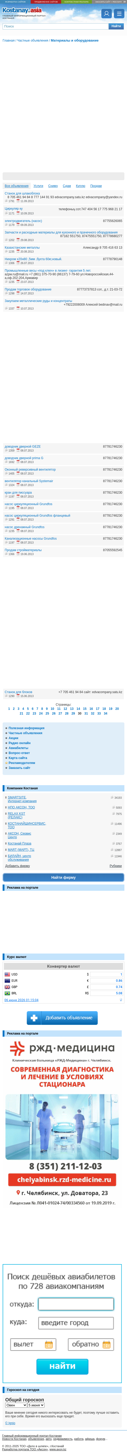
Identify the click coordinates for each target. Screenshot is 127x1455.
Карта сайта (18, 758)
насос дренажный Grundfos (25, 527)
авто (49, 1438)
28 (66, 713)
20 (117, 709)
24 (40, 713)
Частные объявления (25, 733)
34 (105, 713)
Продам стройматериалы (23, 550)
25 (47, 713)
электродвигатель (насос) (23, 221)
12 (65, 709)
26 (54, 713)
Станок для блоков (18, 692)
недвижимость (63, 1438)
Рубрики (116, 866)
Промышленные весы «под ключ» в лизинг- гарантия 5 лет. (48, 270)
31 (86, 713)
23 (34, 713)
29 (73, 713)
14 (78, 709)
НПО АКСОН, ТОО (21, 807)
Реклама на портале (22, 887)
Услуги (38, 186)
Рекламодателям (22, 763)
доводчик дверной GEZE (23, 446)
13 (72, 709)
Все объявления (17, 186)
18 (104, 709)
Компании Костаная (22, 788)
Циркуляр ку (14, 208)
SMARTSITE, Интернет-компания (22, 799)
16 (91, 709)
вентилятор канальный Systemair (29, 481)
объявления (36, 1438)
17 (97, 709)
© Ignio (10, 1423)
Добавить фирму (17, 866)
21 (21, 713)
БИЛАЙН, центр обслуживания (19, 857)
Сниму (53, 186)
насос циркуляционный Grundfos (28, 504)
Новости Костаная (14, 1438)
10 (52, 709)
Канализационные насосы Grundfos (31, 538)
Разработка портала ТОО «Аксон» (25, 1449)
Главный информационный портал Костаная (32, 1435)
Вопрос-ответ (19, 753)
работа (78, 1438)
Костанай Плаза (19, 843)
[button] (116, 26)
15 (84, 709)
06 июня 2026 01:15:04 (21, 1000)
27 (60, 713)
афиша (90, 1438)
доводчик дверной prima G (24, 458)
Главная (9, 40)
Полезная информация (27, 728)
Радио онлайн (20, 743)
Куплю (80, 186)
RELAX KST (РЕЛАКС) (16, 815)
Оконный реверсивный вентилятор (30, 469)
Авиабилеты (18, 748)
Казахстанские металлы (22, 247)
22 (28, 713)
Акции (13, 738)
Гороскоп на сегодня (23, 1390)
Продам (96, 186)
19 (110, 709)
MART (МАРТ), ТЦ (21, 850)
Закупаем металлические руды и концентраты (38, 301)
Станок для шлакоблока (22, 193)
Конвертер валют (63, 966)
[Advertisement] (29, 925)
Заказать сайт (19, 768)
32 (92, 713)
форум (100, 1438)
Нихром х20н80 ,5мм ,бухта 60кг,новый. (33, 259)
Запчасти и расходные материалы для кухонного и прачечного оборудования (61, 232)
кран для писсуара (18, 492)
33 (99, 713)
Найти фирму (63, 877)
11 (58, 709)
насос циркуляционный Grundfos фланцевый (37, 515)
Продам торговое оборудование (28, 289)
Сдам (67, 186)
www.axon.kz (57, 1449)
